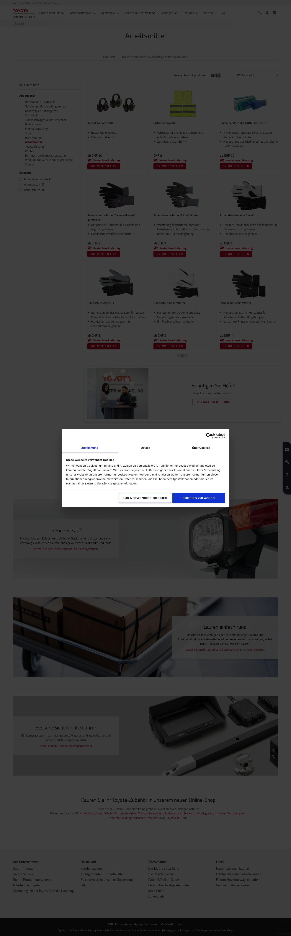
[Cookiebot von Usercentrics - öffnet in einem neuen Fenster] (208, 436)
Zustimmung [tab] (89, 447)
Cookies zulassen (198, 497)
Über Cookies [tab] (201, 447)
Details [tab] (145, 447)
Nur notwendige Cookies (144, 497)
